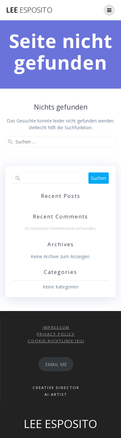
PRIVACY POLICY (56, 334)
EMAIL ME (56, 364)
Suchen (98, 178)
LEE (29, 10)
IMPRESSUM (56, 327)
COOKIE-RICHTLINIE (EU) (56, 340)
